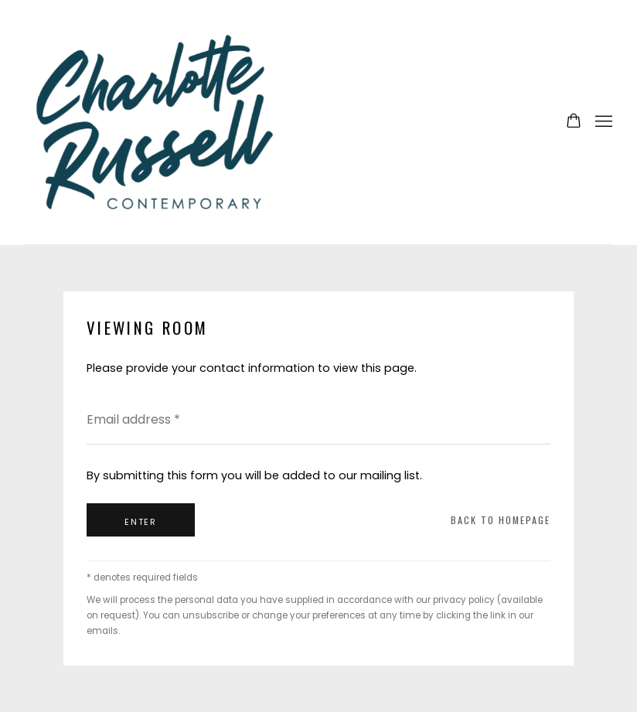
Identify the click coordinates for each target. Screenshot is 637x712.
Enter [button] (140, 522)
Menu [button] (602, 122)
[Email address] (318, 420)
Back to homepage (500, 520)
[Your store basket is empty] (573, 122)
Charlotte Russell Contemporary (154, 122)
